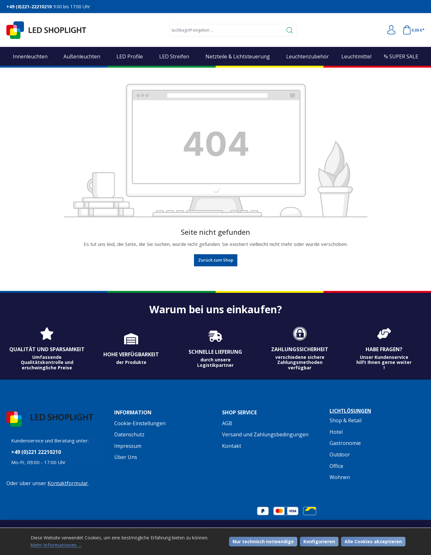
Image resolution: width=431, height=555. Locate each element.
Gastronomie (345, 443)
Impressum (127, 445)
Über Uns (125, 457)
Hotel (336, 431)
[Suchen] (289, 30)
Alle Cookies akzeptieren (373, 541)
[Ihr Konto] (391, 30)
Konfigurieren (319, 541)
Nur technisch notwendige (263, 541)
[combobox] (226, 30)
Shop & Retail (345, 420)
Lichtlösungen (351, 411)
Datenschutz (129, 434)
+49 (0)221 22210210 (36, 452)
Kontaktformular (68, 483)
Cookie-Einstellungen (140, 423)
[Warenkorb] (413, 30)
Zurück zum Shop (215, 260)
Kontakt (231, 445)
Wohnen (340, 477)
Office (336, 466)
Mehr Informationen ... (56, 545)
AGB (227, 423)
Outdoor (340, 454)
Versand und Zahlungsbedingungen (265, 434)
